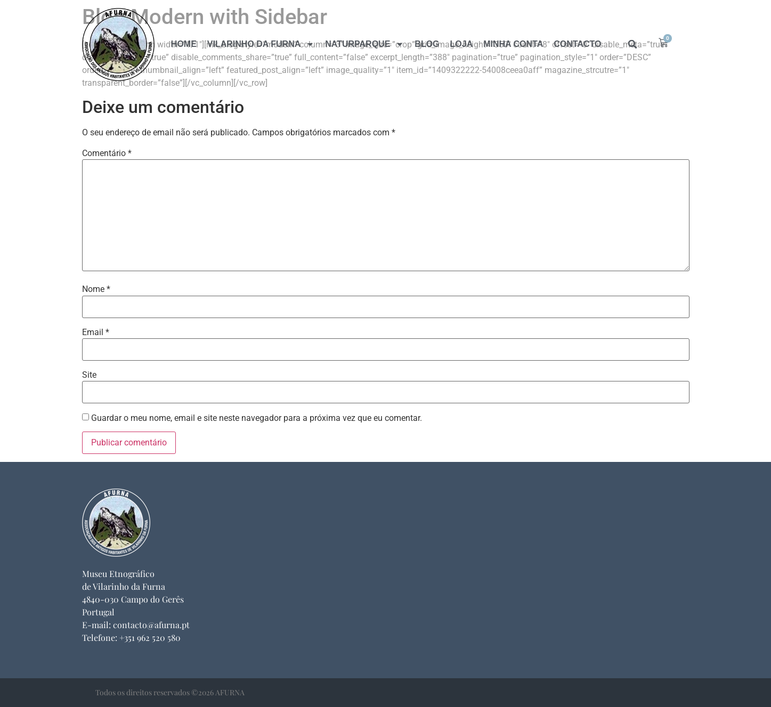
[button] (632, 44)
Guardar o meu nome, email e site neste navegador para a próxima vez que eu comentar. (256, 418)
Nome (96, 289)
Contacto (577, 43)
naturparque (364, 44)
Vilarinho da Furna (260, 44)
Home (184, 43)
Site (89, 375)
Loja (461, 43)
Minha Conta (513, 43)
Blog (427, 43)
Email (95, 332)
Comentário (107, 153)
